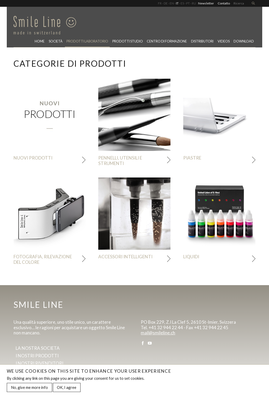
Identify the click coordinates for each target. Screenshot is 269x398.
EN (172, 3)
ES (182, 3)
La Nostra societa (38, 348)
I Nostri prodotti (37, 355)
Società (56, 41)
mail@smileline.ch (158, 332)
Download (244, 41)
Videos (224, 41)
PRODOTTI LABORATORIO (87, 41)
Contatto (224, 3)
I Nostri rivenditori (39, 363)
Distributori (202, 41)
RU (194, 3)
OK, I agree (66, 389)
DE (166, 3)
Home (40, 41)
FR (160, 3)
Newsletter (206, 3)
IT (177, 3)
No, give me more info (29, 389)
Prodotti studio (127, 41)
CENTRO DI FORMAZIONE (167, 41)
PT (188, 3)
